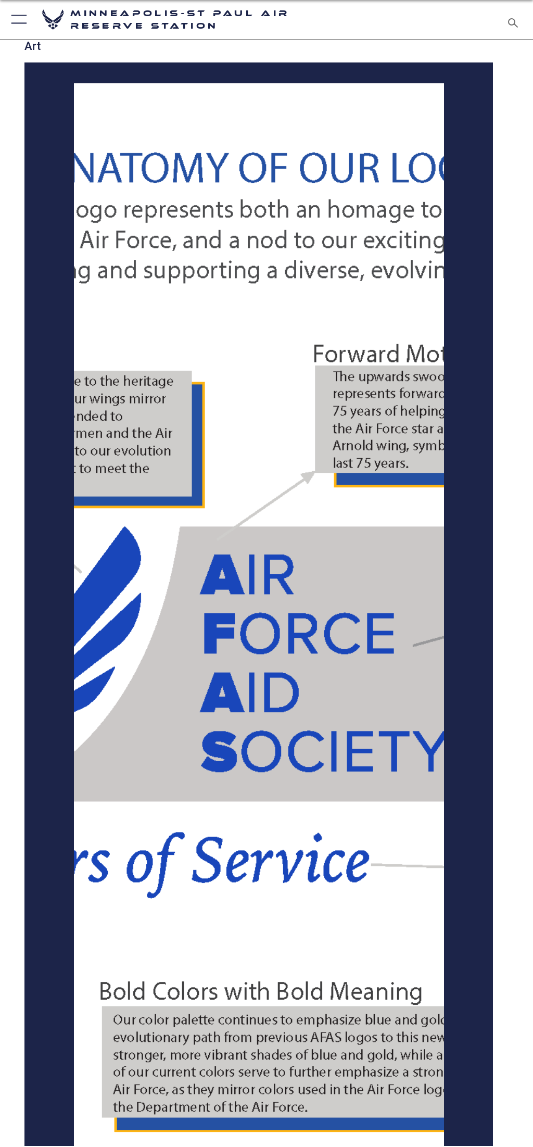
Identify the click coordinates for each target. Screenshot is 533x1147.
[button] (17, 19)
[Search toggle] (515, 19)
